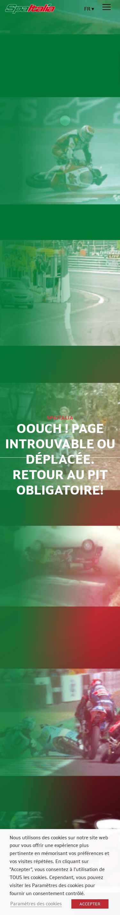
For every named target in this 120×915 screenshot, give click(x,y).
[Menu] (106, 7)
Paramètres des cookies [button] (36, 904)
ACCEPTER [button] (89, 904)
